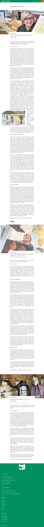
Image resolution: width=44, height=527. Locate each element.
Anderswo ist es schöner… (11, 490)
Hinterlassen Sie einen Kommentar (23, 257)
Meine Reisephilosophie (5, 517)
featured (12, 221)
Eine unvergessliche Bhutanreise (7, 476)
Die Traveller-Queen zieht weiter (21, 36)
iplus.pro (6, 525)
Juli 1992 (3, 509)
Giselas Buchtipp (4, 515)
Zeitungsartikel (13, 33)
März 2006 (3, 507)
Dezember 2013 (4, 500)
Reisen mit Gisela (4, 519)
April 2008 (3, 505)
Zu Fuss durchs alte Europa (6, 483)
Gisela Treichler (6, 1)
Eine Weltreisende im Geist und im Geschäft (21, 255)
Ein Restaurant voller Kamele (20, 400)
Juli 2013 (3, 502)
